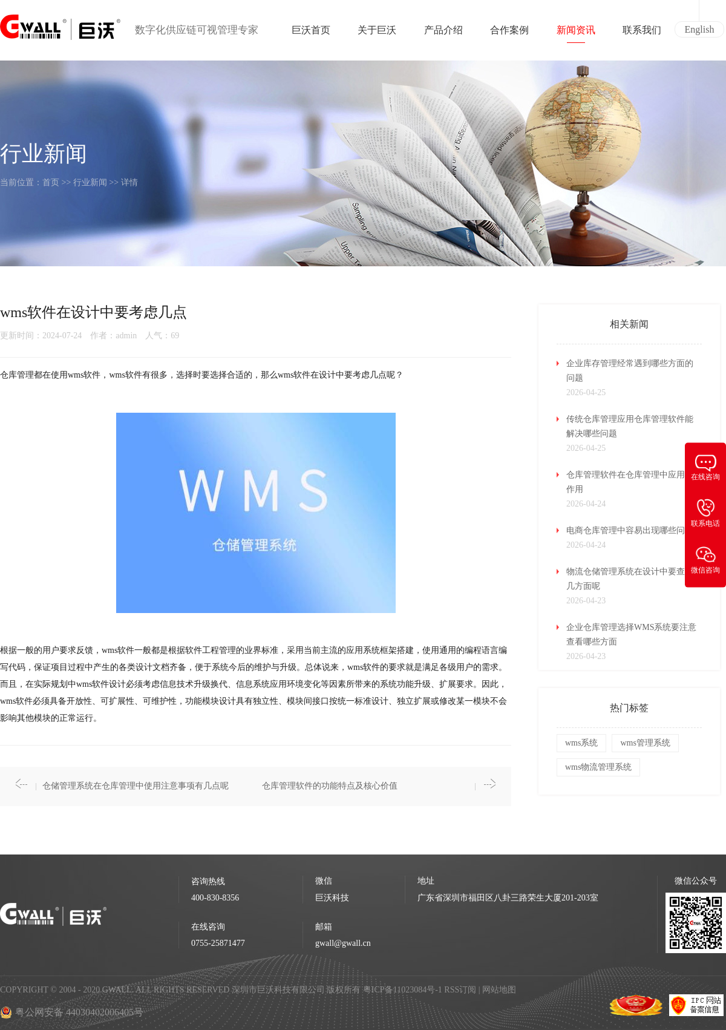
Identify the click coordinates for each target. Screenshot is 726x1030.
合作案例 (509, 34)
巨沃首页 (311, 34)
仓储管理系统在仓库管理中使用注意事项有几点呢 (135, 785)
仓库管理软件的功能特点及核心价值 (329, 785)
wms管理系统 (645, 742)
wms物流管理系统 (598, 767)
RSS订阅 (460, 989)
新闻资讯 (576, 34)
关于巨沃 (377, 34)
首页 (50, 182)
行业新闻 (90, 182)
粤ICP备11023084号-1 (403, 989)
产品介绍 (443, 34)
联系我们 (642, 34)
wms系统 (581, 742)
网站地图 (499, 989)
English (700, 29)
